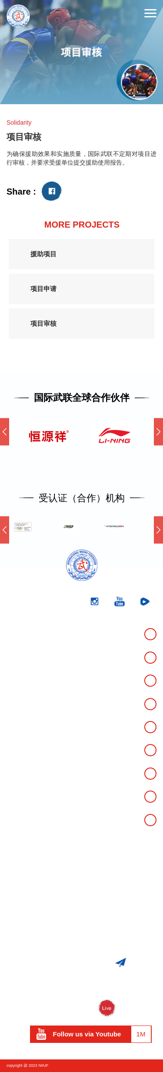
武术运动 (22, 703)
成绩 (14, 657)
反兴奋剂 (22, 726)
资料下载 (22, 796)
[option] (81, 52)
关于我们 (22, 680)
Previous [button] (4, 431)
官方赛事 (22, 634)
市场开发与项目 (34, 773)
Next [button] (158, 431)
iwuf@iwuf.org (91, 938)
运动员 (18, 819)
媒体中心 (22, 750)
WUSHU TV (81, 1008)
